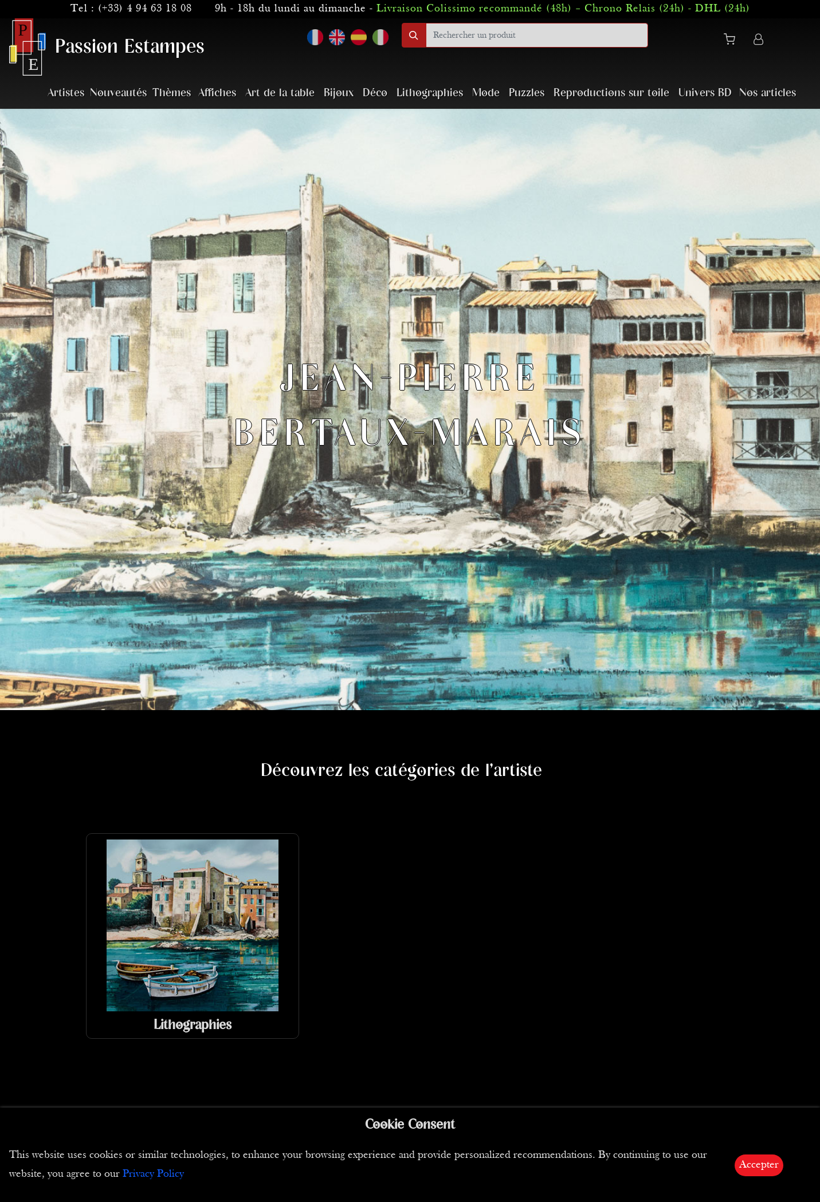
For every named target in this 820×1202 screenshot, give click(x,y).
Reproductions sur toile (611, 93)
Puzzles (526, 93)
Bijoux (339, 93)
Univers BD (705, 93)
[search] (537, 35)
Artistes (66, 93)
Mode (486, 93)
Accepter (759, 1165)
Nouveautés (118, 93)
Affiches (217, 93)
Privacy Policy (153, 1174)
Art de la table (280, 93)
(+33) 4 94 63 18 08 (145, 8)
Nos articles (767, 93)
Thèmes (171, 93)
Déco (375, 93)
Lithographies (430, 93)
